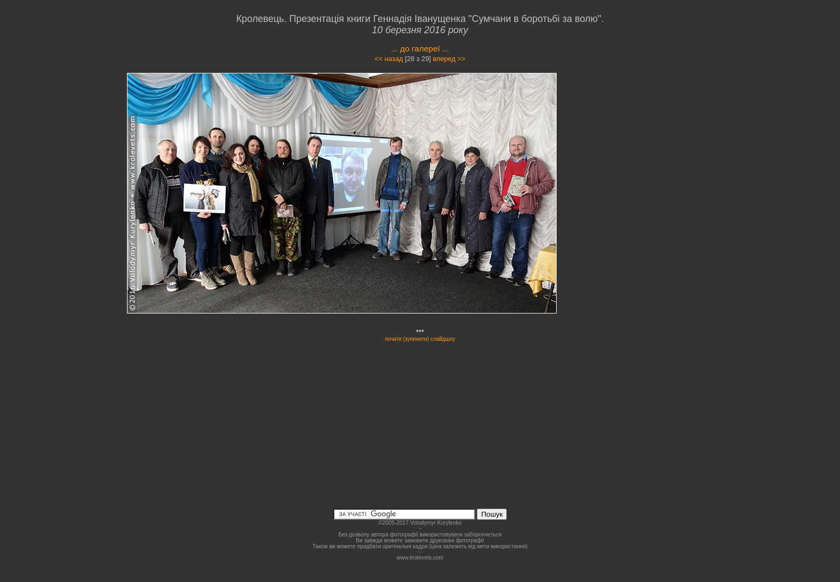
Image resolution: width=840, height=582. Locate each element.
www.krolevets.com (420, 558)
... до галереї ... (420, 48)
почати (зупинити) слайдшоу (420, 339)
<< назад (388, 59)
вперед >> (449, 59)
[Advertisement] (646, 168)
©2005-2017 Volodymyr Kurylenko (419, 523)
